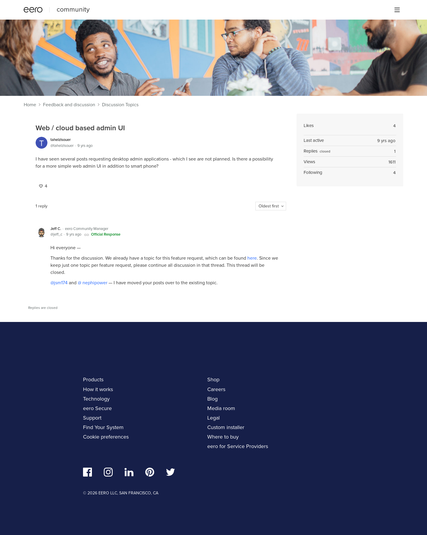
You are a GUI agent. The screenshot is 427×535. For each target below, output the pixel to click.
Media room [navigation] (221, 408)
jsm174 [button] (61, 282)
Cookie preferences (106, 437)
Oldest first (269, 206)
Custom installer (225, 427)
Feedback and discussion (69, 105)
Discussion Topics (120, 105)
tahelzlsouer (60, 139)
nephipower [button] (94, 282)
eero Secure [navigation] (97, 408)
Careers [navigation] (216, 389)
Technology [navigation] (96, 399)
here (252, 258)
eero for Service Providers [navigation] (237, 446)
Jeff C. (55, 228)
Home (30, 105)
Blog (212, 399)
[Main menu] (397, 9)
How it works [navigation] (98, 389)
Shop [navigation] (213, 379)
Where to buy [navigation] (223, 437)
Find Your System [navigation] (103, 427)
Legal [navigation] (213, 418)
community (73, 9)
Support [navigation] (92, 418)
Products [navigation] (93, 379)
